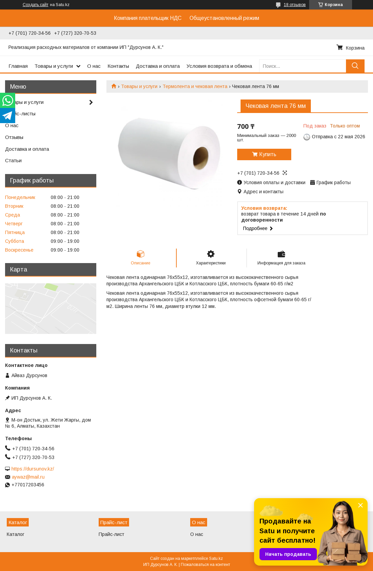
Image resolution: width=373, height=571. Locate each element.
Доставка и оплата (158, 66)
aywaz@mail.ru (28, 477)
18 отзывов (295, 4)
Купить (267, 154)
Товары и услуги (53, 66)
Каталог (15, 534)
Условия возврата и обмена (219, 66)
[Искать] (355, 66)
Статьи (13, 160)
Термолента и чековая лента (195, 86)
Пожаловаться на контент (205, 564)
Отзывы (14, 137)
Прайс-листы (20, 113)
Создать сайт (35, 4)
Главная (18, 66)
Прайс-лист (111, 534)
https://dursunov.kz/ (32, 469)
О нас (94, 66)
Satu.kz (216, 558)
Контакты (118, 66)
